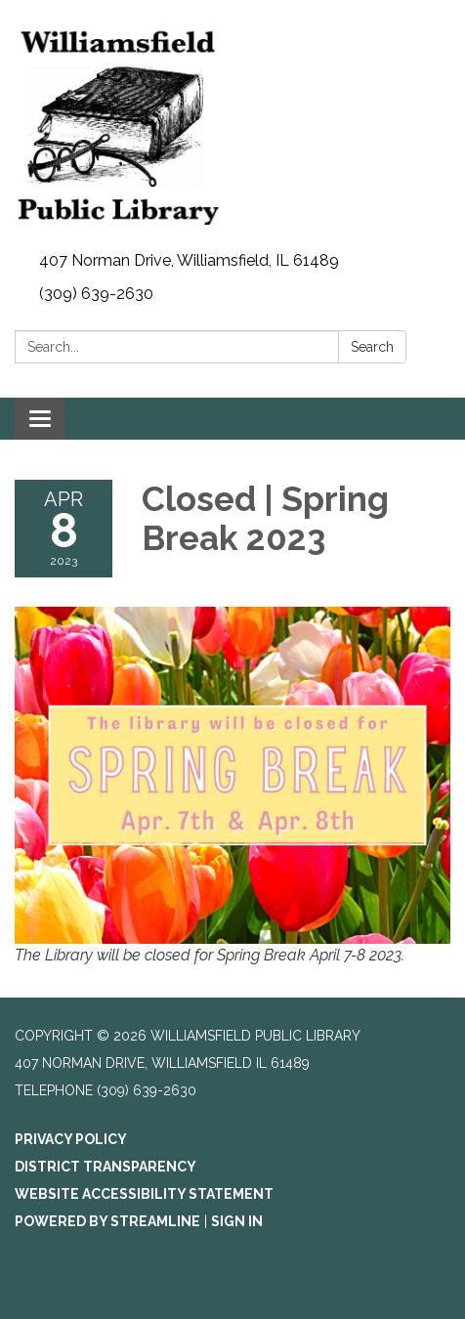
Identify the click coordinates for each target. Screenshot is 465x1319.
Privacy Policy (71, 1139)
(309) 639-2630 (96, 293)
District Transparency (105, 1166)
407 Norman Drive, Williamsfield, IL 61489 (189, 260)
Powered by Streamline (107, 1221)
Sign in (237, 1221)
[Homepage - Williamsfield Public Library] (232, 122)
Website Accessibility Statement (144, 1194)
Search (372, 347)
